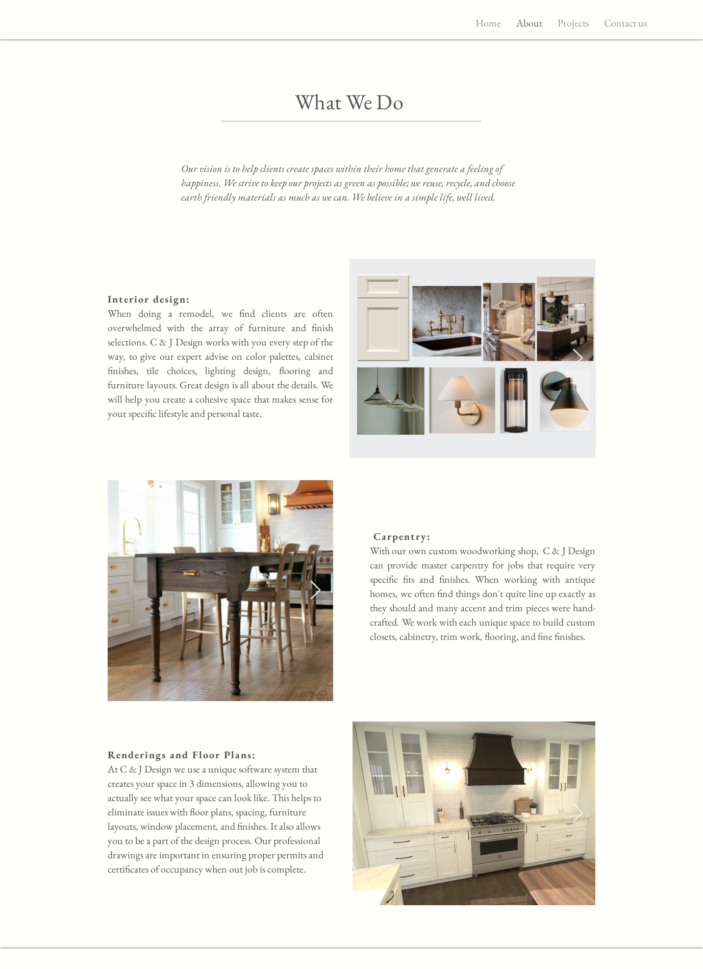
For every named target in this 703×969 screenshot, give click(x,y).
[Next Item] (578, 358)
